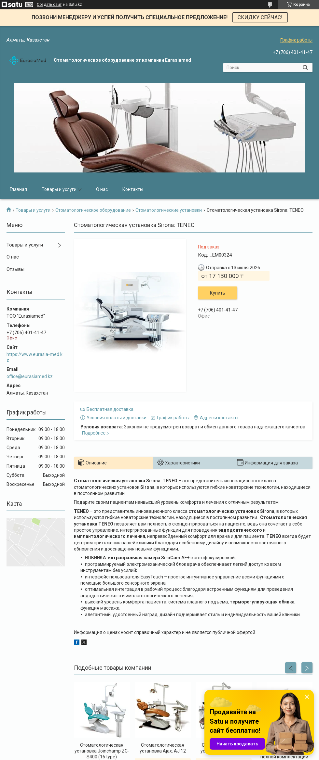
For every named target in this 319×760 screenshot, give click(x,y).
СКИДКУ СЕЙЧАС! (260, 17)
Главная (18, 189)
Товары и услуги (59, 189)
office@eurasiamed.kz (30, 376)
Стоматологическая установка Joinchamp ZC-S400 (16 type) (102, 750)
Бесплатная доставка (110, 409)
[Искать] (305, 67)
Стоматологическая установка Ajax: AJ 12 (163, 748)
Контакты (132, 189)
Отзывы (15, 269)
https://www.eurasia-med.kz (34, 357)
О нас (102, 189)
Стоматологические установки (168, 210)
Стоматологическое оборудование (93, 210)
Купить (217, 293)
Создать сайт (49, 4)
